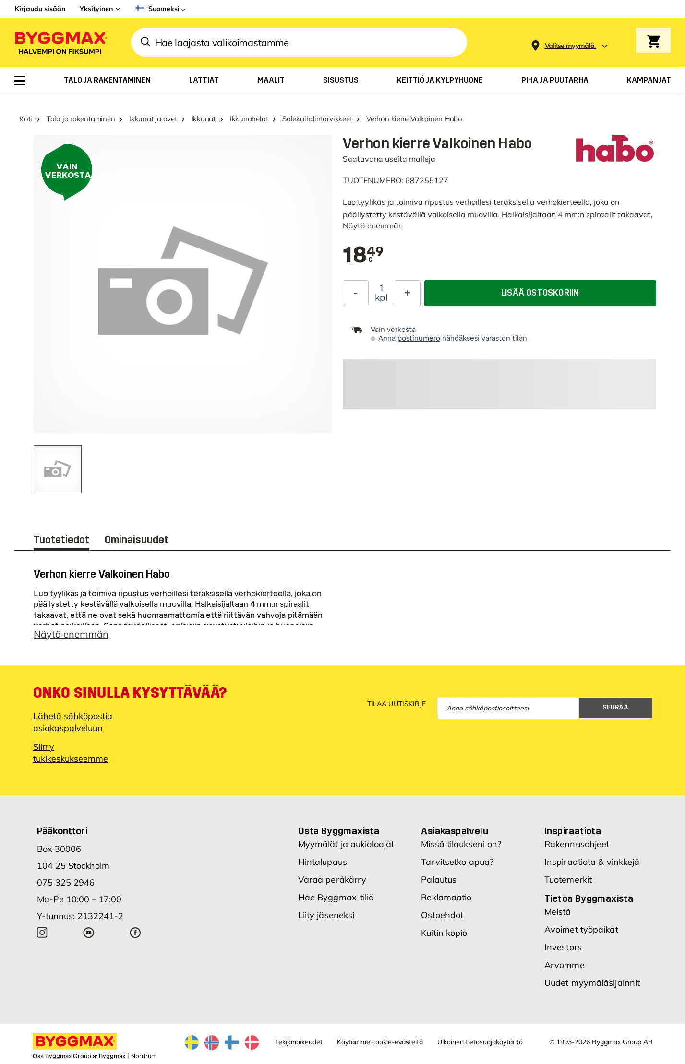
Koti (25, 118)
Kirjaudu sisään (40, 8)
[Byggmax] (60, 42)
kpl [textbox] (381, 298)
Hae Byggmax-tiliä (336, 897)
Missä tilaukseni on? (461, 844)
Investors (563, 947)
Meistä (557, 911)
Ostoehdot (442, 915)
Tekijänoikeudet (299, 1042)
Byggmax (112, 1056)
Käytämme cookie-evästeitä (380, 1042)
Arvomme (564, 964)
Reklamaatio (446, 897)
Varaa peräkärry (332, 879)
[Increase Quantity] (408, 293)
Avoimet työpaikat (581, 929)
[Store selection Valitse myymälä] (569, 45)
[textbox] (363, 256)
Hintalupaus (322, 861)
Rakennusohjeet (576, 844)
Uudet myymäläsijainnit (592, 982)
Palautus (439, 879)
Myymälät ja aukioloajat (346, 844)
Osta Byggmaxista (338, 831)
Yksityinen (96, 8)
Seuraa (615, 707)
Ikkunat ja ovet (153, 118)
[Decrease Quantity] (356, 293)
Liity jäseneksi (326, 915)
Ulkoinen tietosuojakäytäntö (480, 1042)
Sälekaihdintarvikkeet (317, 118)
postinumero (418, 338)
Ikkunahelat (249, 118)
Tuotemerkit (568, 879)
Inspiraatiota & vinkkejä (591, 861)
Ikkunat (204, 118)
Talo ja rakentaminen (81, 118)
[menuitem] (19, 80)
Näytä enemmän (373, 225)
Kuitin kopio (444, 932)
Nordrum (143, 1056)
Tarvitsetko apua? (457, 861)
